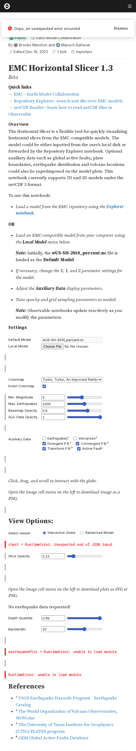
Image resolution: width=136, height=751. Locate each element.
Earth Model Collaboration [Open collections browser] (56, 46)
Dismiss (121, 28)
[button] (2, 70)
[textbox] (68, 624)
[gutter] (2, 75)
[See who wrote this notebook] (49, 54)
